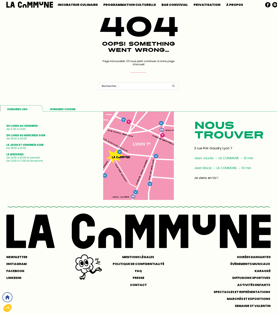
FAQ (138, 271)
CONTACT (138, 285)
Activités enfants (254, 285)
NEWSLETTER (16, 257)
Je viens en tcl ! (206, 178)
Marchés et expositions (249, 299)
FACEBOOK (15, 271)
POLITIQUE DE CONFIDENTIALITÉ (138, 264)
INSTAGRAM (16, 264)
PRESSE (138, 278)
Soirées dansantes (254, 257)
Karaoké (263, 271)
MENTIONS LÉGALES (138, 257)
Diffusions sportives (251, 278)
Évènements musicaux (250, 264)
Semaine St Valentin (253, 306)
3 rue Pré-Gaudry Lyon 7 (213, 148)
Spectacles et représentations (242, 292)
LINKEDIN (13, 278)
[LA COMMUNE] (29, 5)
